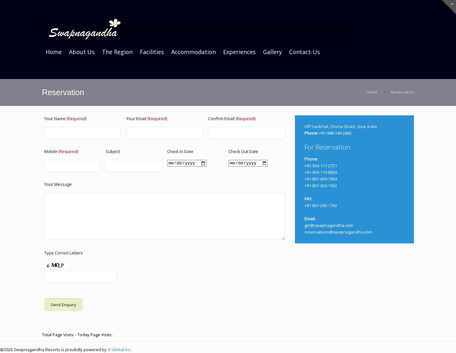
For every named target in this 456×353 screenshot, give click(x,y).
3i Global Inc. (120, 349)
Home (372, 92)
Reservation (402, 92)
